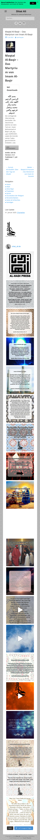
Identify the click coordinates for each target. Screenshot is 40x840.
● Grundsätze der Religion (14, 196)
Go (33, 3)
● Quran (8, 193)
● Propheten (9, 191)
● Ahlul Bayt (9, 189)
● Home (8, 184)
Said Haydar (20, 37)
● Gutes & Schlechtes (12, 200)
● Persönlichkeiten (11, 198)
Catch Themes (27, 838)
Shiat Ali (21, 11)
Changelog (21, 212)
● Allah (7, 187)
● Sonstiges (9, 202)
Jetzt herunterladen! (10, 147)
